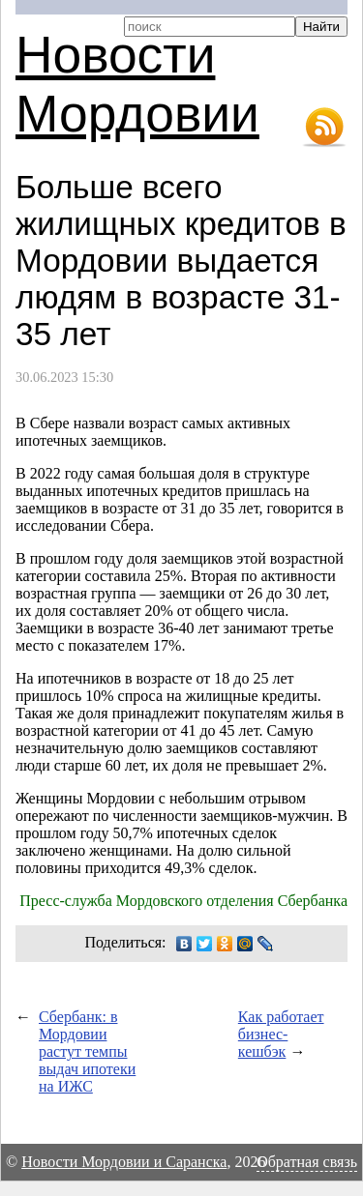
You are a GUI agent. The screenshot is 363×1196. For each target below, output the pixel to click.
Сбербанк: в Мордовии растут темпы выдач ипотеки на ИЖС (87, 1051)
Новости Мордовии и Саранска (124, 1161)
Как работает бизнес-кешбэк (281, 1034)
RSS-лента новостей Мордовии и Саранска (324, 127)
